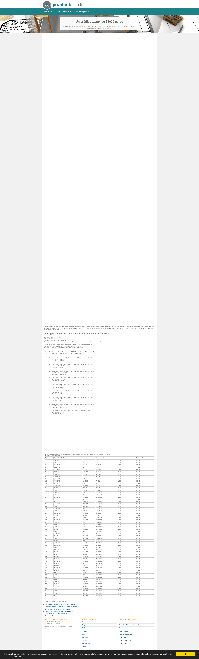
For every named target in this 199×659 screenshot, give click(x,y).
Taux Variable (123, 631)
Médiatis (84, 631)
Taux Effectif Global (125, 640)
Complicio (85, 637)
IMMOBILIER (48, 12)
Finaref (84, 640)
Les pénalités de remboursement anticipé (57, 609)
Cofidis (84, 634)
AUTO (57, 12)
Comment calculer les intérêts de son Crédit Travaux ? (62, 607)
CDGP (84, 646)
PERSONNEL (67, 12)
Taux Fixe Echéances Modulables (129, 625)
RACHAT (88, 12)
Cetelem (84, 622)
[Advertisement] (99, 306)
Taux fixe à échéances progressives (130, 628)
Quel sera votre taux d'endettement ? (56, 613)
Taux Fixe (122, 622)
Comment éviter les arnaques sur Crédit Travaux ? (60, 604)
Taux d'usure (123, 637)
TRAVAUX (78, 12)
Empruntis (85, 625)
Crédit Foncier (86, 643)
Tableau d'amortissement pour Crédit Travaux (59, 611)
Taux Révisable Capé (126, 634)
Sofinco (84, 628)
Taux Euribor (123, 643)
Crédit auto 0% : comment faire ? (55, 616)
